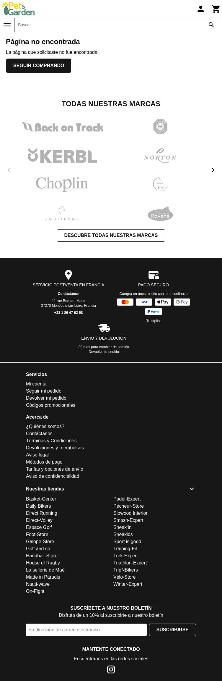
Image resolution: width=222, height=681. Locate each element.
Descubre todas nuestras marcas (111, 235)
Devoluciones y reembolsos (55, 447)
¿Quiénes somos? (45, 426)
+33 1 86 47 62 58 (68, 313)
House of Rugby (43, 562)
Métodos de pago (44, 461)
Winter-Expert (127, 584)
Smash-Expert (128, 520)
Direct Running (41, 513)
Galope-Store (40, 541)
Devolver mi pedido (46, 398)
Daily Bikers (38, 506)
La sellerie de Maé (45, 569)
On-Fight (35, 591)
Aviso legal (37, 454)
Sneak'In (122, 527)
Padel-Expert (127, 498)
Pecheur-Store (128, 506)
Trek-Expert (125, 555)
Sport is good (127, 541)
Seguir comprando (38, 65)
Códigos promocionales (50, 405)
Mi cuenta (36, 383)
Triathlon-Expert (130, 562)
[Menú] (7, 25)
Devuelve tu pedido (104, 352)
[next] (213, 170)
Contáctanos (68, 294)
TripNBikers (125, 569)
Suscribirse (172, 629)
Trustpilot (153, 321)
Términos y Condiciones (51, 440)
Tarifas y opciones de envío (54, 469)
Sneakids (123, 534)
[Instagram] (111, 670)
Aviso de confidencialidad (52, 476)
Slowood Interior (130, 513)
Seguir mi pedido (43, 390)
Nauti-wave (38, 584)
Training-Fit (125, 548)
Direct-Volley (39, 520)
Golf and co (38, 548)
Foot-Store (37, 534)
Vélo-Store (124, 577)
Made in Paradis (43, 577)
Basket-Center (41, 498)
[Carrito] (216, 9)
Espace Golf (39, 527)
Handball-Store (42, 555)
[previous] (9, 170)
